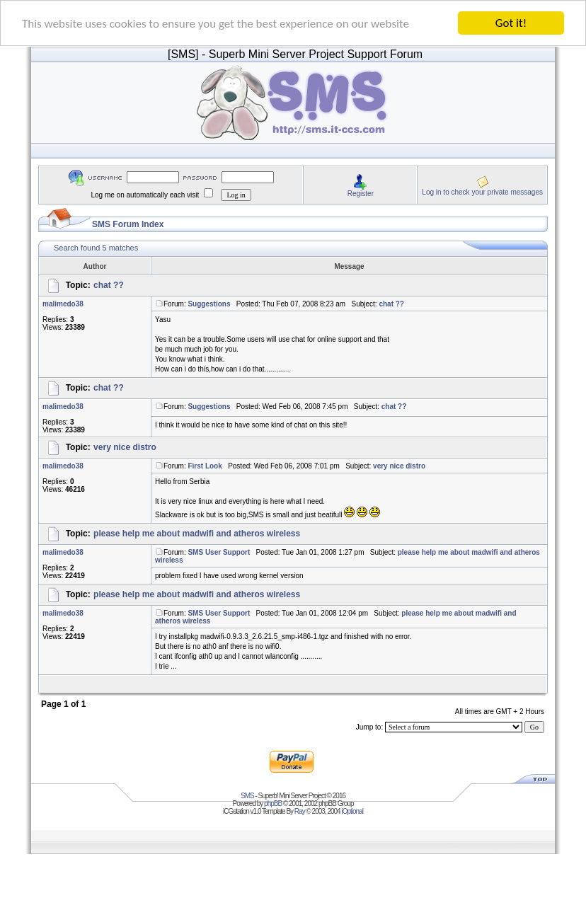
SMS (247, 796)
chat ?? (108, 285)
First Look (205, 466)
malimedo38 (63, 304)
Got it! (511, 23)
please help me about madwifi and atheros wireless (196, 533)
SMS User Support (219, 552)
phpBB (273, 803)
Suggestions (209, 304)
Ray (299, 811)
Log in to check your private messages (482, 191)
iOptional (351, 811)
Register (360, 193)
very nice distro (124, 447)
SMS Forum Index (127, 224)
